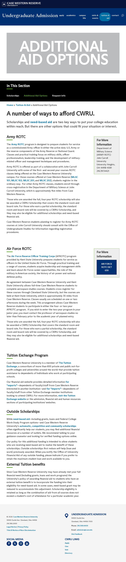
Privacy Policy (23, 527)
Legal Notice (12, 527)
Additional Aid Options (35, 95)
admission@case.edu (84, 530)
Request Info (58, 95)
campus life (82, 16)
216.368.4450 (82, 526)
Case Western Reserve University (25, 517)
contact (115, 15)
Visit (66, 550)
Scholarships (13, 95)
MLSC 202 (45, 180)
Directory (68, 553)
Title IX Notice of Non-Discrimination (21, 530)
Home (10, 105)
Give (66, 546)
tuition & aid (105, 16)
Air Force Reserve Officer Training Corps (33, 256)
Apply (67, 543)
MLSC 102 (16, 180)
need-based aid (41, 122)
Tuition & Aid (23, 105)
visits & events (95, 16)
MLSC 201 (28, 180)
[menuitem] (92, 543)
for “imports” (53, 388)
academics (71, 15)
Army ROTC (18, 144)
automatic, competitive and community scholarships (48, 426)
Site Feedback (76, 534)
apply (61, 15)
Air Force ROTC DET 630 (106, 267)
